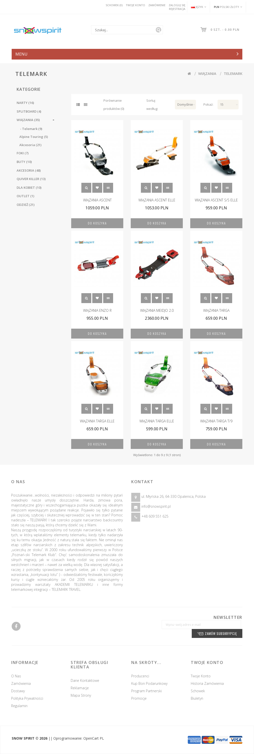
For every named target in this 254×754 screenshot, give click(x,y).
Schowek (97, 188)
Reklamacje (78, 688)
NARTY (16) (25, 102)
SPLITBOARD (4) (29, 111)
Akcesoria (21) (30, 145)
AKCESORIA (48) (29, 170)
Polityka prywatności (25, 698)
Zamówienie (156, 5)
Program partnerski (148, 691)
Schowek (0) (114, 5)
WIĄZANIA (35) (28, 120)
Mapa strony (79, 695)
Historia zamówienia (209, 683)
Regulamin (17, 705)
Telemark (233, 73)
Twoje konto (135, 5)
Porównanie (108, 188)
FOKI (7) (23, 153)
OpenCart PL (93, 738)
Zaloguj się (177, 5)
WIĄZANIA (207, 73)
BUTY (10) (24, 161)
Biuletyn (199, 698)
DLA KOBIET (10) (29, 187)
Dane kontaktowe (83, 680)
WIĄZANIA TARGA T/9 (216, 421)
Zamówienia (19, 683)
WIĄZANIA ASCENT (97, 200)
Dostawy (16, 691)
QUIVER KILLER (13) (31, 179)
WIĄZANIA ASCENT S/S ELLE (216, 200)
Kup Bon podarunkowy (151, 683)
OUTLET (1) (25, 196)
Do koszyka (97, 223)
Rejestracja (177, 9)
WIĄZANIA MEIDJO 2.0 (157, 310)
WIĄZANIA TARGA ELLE (97, 421)
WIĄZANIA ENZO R (97, 310)
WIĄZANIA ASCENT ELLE (156, 200)
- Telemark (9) (30, 128)
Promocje (141, 698)
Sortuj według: (152, 104)
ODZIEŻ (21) (25, 204)
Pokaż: (206, 104)
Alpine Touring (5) (33, 136)
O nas (14, 676)
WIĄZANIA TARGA (216, 310)
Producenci (142, 676)
